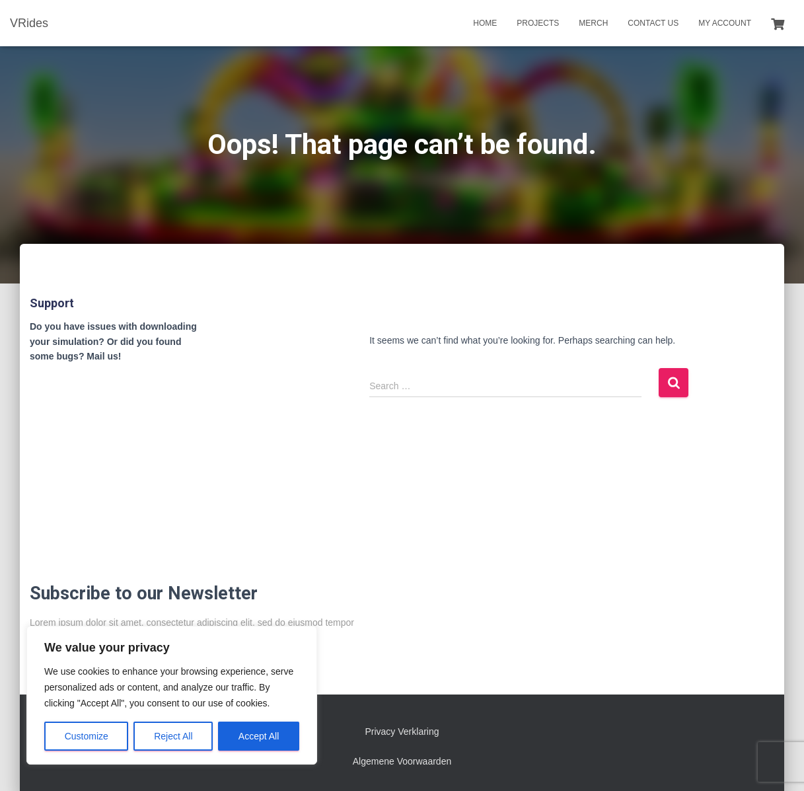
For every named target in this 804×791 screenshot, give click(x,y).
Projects (538, 23)
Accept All (258, 736)
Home (485, 23)
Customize (86, 736)
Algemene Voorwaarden (402, 761)
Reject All (173, 736)
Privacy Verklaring (402, 731)
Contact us (653, 23)
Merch (593, 23)
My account (724, 23)
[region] (171, 695)
